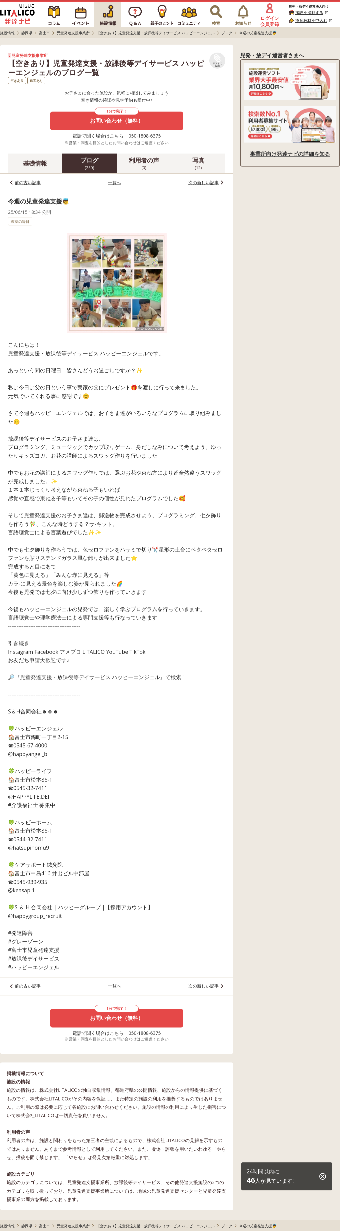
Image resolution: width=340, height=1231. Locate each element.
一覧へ (114, 183)
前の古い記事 (28, 183)
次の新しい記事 (203, 183)
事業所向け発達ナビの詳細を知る (290, 154)
